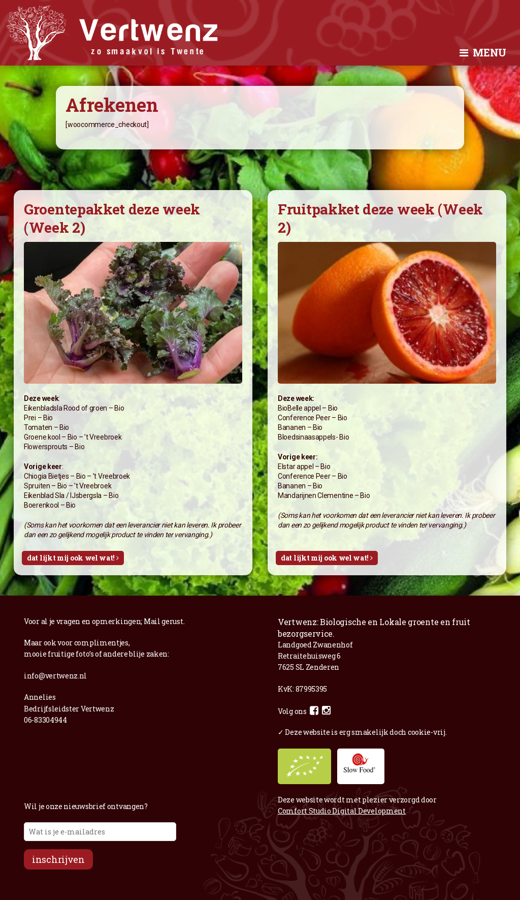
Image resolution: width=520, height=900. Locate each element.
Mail (152, 621)
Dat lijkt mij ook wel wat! (73, 558)
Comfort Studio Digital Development (342, 811)
